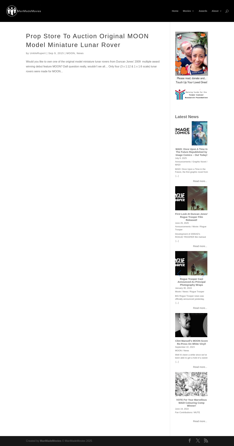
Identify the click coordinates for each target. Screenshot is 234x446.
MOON (70, 53)
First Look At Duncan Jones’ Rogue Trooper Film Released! (191, 217)
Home (175, 11)
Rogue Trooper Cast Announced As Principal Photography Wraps (192, 282)
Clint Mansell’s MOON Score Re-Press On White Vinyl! (191, 342)
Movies (187, 11)
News (80, 53)
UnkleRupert (38, 53)
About (215, 11)
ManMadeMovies (50, 440)
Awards (203, 11)
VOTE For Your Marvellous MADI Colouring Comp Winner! (191, 402)
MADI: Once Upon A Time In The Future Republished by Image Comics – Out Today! (192, 152)
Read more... (200, 181)
